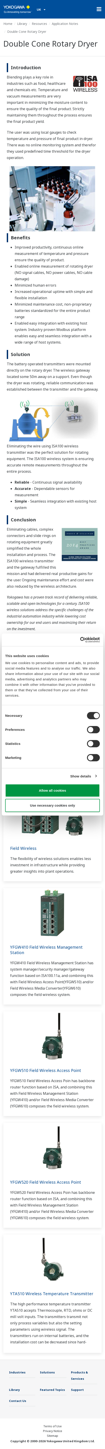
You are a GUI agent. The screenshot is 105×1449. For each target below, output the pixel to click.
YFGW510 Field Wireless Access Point (45, 1070)
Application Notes (65, 23)
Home (7, 23)
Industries (17, 1372)
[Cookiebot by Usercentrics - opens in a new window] (80, 640)
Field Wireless (23, 848)
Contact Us (17, 1401)
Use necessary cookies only (52, 805)
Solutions (47, 1372)
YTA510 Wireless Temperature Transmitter (51, 1293)
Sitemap (52, 1436)
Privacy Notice (52, 1431)
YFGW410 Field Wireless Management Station (46, 949)
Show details (80, 776)
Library (22, 23)
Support (77, 1390)
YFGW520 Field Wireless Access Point (45, 1182)
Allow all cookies (52, 790)
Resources (39, 23)
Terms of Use (52, 1426)
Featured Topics (52, 1390)
